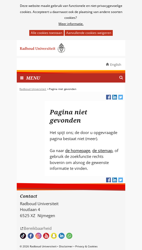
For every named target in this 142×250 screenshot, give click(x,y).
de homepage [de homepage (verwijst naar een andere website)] (77, 150)
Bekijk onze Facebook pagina (31, 236)
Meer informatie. (71, 23)
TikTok (23, 236)
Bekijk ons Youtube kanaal (46, 236)
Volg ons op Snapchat (54, 236)
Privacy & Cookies (86, 246)
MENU (33, 78)
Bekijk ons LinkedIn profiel (62, 236)
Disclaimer (66, 246)
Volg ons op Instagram (38, 236)
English (115, 64)
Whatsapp (69, 236)
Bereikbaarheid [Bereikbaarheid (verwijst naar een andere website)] (38, 228)
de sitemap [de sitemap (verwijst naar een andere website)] (102, 150)
